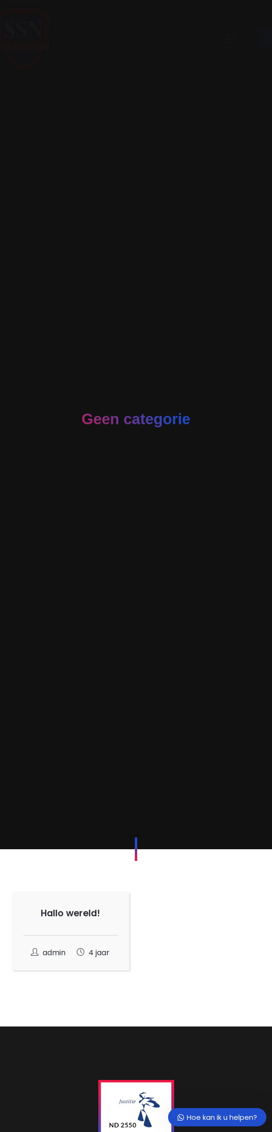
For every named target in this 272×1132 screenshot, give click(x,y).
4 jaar (93, 952)
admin (49, 952)
